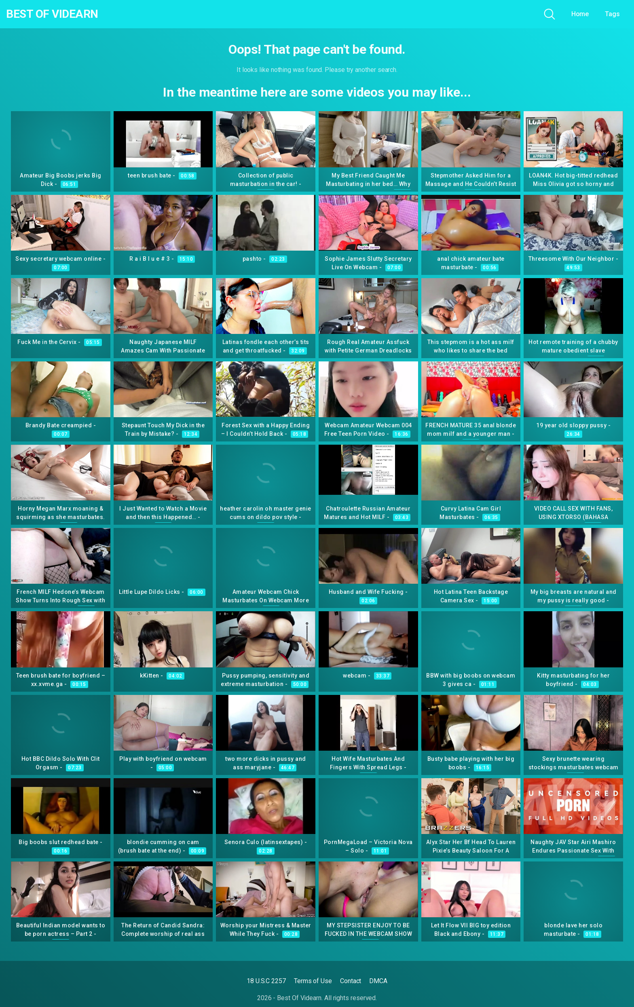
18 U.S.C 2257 (266, 981)
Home (580, 14)
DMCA (378, 981)
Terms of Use (313, 981)
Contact (350, 981)
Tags (612, 14)
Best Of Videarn (52, 14)
